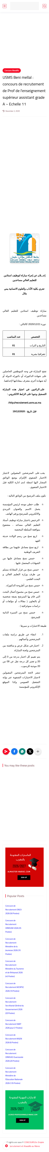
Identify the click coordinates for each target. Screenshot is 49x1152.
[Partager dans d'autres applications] (38, 751)
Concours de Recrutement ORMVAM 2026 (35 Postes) (13, 926)
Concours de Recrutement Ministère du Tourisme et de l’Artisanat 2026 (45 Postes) (14, 968)
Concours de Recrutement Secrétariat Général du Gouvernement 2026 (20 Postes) (14, 1005)
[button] (14, 751)
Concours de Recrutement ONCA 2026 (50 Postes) (13, 909)
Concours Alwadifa (12, 70)
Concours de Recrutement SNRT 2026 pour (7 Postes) (13, 1024)
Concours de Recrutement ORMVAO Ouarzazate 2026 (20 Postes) (14, 1055)
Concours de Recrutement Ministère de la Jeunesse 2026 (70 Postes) (13, 946)
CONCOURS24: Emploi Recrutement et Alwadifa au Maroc (26, 1144)
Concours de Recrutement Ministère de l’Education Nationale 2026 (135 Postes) (14, 1075)
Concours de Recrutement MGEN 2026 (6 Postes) (13, 1038)
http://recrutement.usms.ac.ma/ (24, 402)
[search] (44, 6)
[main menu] (5, 6)
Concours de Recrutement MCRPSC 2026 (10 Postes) (14, 987)
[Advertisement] (24, 41)
